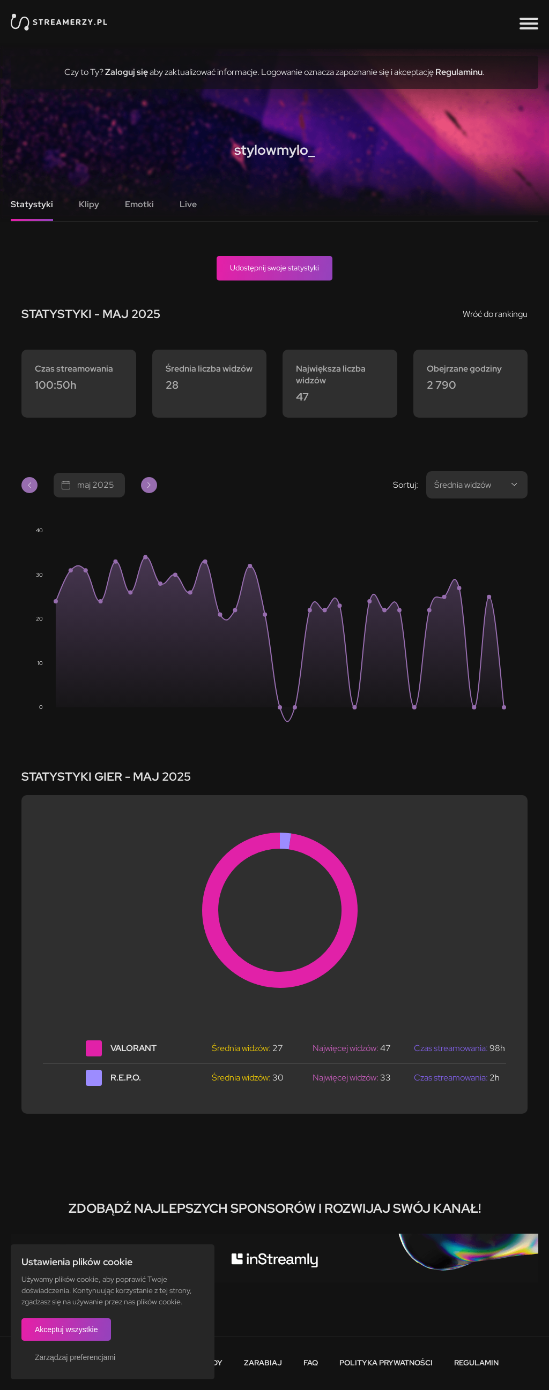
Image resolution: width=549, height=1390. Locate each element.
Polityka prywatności (386, 1363)
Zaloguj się (126, 72)
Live (188, 204)
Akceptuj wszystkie (66, 1329)
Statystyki (32, 204)
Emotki (139, 204)
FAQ (310, 1363)
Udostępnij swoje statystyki (274, 268)
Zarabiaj (263, 1363)
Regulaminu (459, 72)
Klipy (89, 204)
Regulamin (476, 1363)
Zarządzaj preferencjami (75, 1357)
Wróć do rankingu (495, 314)
